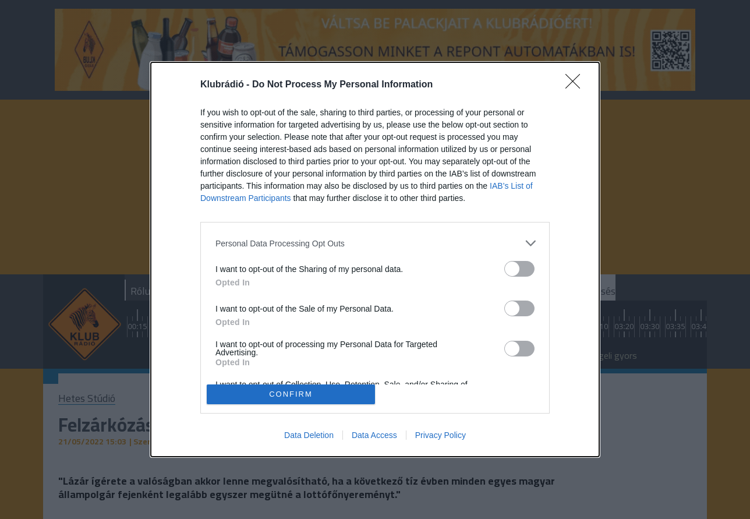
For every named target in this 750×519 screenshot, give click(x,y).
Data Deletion (309, 435)
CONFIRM (291, 394)
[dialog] (375, 259)
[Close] (576, 85)
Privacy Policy (440, 435)
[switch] (519, 269)
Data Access (374, 435)
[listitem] (375, 243)
